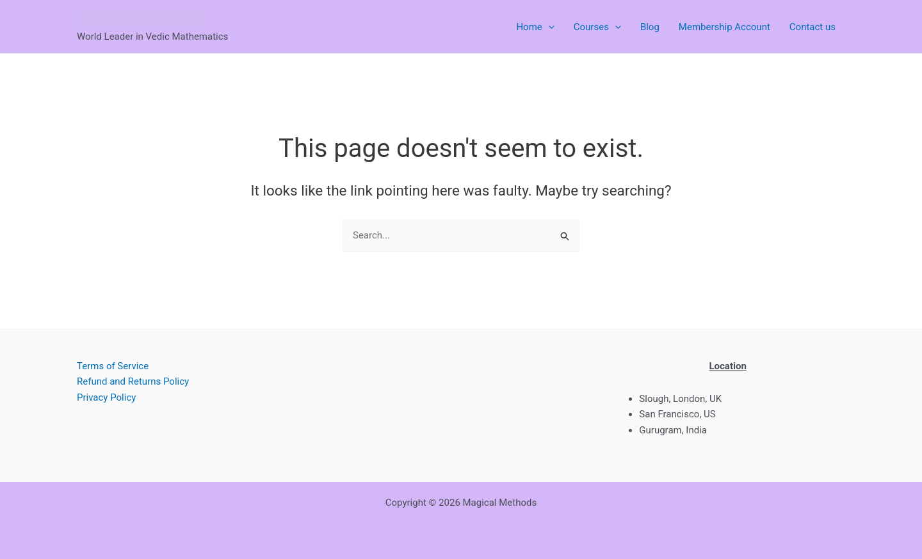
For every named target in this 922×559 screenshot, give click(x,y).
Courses (597, 27)
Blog (649, 27)
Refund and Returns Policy (133, 381)
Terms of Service (113, 366)
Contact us (812, 27)
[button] (548, 27)
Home (535, 27)
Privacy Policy (106, 397)
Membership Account (724, 27)
